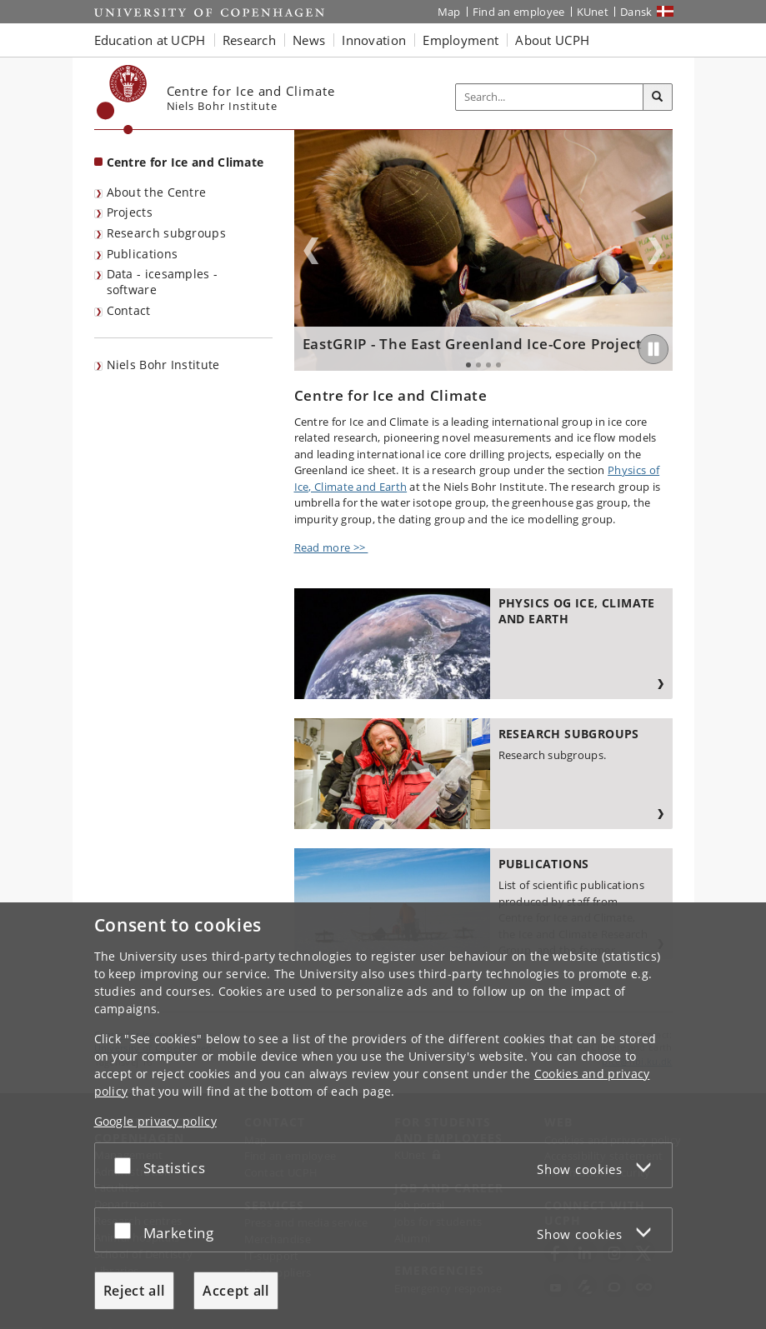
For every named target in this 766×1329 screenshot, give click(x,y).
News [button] (309, 40)
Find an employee (519, 11)
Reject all (134, 1291)
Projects (130, 212)
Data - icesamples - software (162, 281)
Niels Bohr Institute (163, 364)
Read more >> (331, 547)
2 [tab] (478, 364)
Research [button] (249, 40)
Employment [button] (460, 40)
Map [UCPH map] (449, 11)
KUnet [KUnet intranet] (593, 11)
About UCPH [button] (552, 40)
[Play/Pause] (653, 349)
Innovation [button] (374, 40)
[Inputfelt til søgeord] (549, 97)
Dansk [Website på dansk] (636, 11)
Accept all (236, 1291)
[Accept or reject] (126, 1165)
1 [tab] (468, 364)
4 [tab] (498, 364)
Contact (129, 310)
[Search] (658, 97)
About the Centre (157, 192)
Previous (311, 250)
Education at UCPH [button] (150, 40)
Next (656, 250)
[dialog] (383, 1115)
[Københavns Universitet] (122, 99)
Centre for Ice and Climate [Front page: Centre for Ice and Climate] (185, 162)
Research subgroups (166, 233)
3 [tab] (488, 364)
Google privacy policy (155, 1121)
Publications (142, 254)
